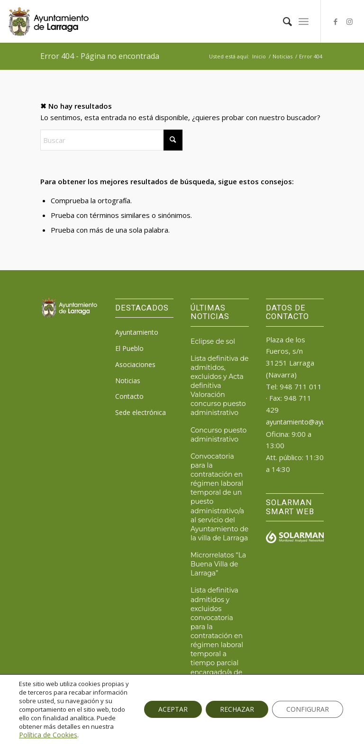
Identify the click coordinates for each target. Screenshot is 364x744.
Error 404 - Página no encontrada (99, 56)
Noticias (127, 380)
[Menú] (304, 21)
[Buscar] (282, 21)
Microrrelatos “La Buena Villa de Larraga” (218, 564)
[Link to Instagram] (350, 21)
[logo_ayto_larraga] (48, 21)
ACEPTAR (173, 709)
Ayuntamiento (136, 332)
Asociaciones (135, 364)
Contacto (129, 396)
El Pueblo (129, 348)
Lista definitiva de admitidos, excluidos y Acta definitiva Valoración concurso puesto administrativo (219, 385)
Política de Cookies (48, 734)
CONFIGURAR (307, 709)
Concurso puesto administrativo (218, 434)
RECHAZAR (237, 709)
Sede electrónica (140, 412)
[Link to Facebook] (335, 21)
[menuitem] (282, 21)
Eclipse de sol (213, 341)
